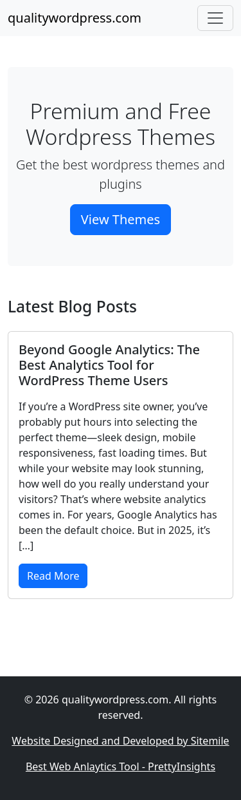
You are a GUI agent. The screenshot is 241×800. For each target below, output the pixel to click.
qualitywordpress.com (74, 17)
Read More (53, 576)
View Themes (120, 219)
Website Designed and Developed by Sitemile (120, 741)
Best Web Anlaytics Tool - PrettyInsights (120, 766)
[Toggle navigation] (215, 18)
